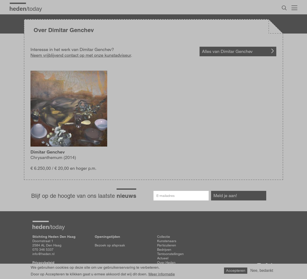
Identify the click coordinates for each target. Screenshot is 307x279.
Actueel (162, 258)
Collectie (163, 237)
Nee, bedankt (261, 272)
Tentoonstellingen (170, 254)
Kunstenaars (166, 241)
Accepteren (235, 271)
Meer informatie (161, 275)
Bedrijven (164, 249)
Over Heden (166, 262)
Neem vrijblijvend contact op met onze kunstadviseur (80, 55)
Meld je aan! (225, 195)
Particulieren (166, 245)
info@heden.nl (43, 254)
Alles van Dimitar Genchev (227, 51)
